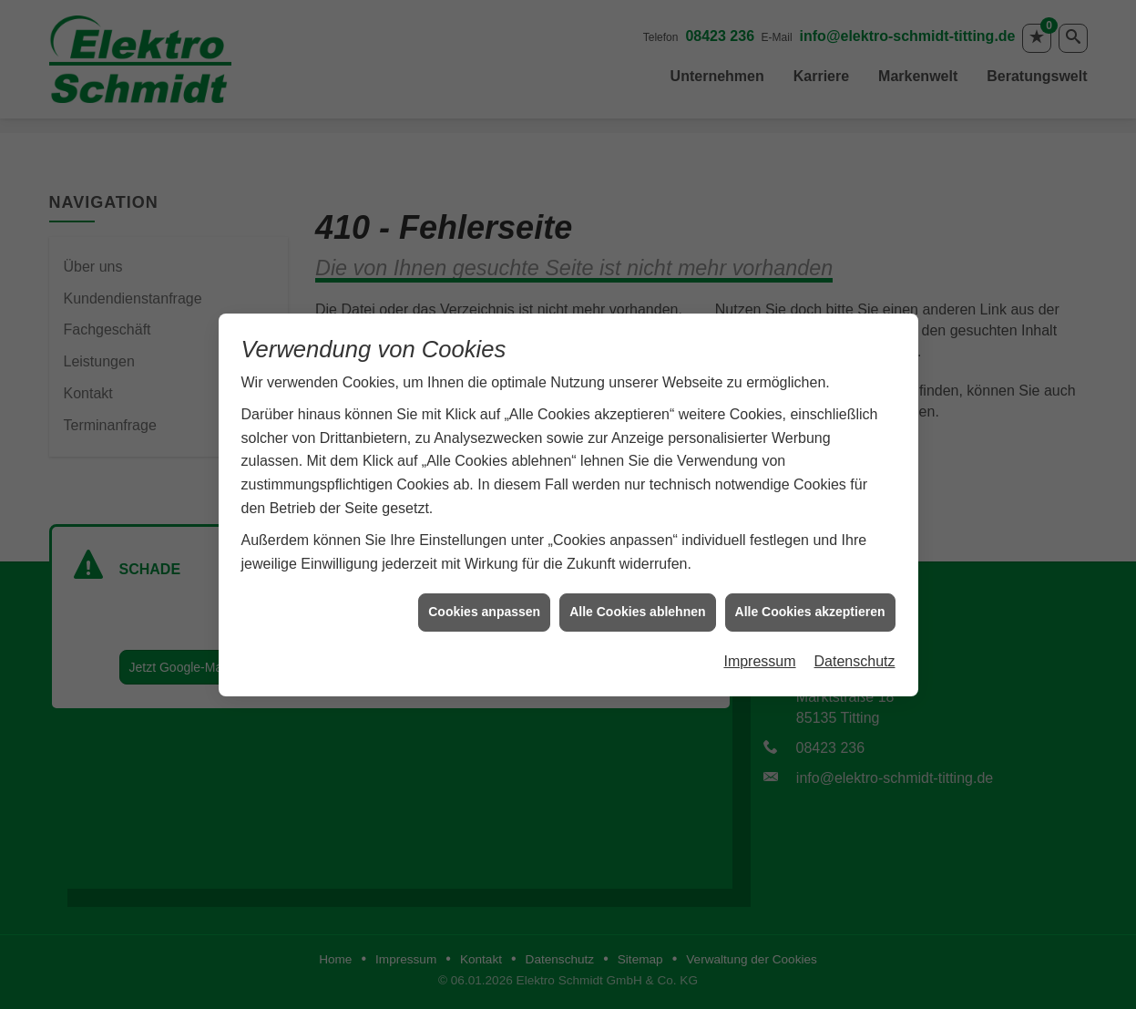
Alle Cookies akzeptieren (810, 605)
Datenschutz (854, 655)
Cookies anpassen (484, 605)
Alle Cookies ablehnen (637, 605)
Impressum (759, 655)
